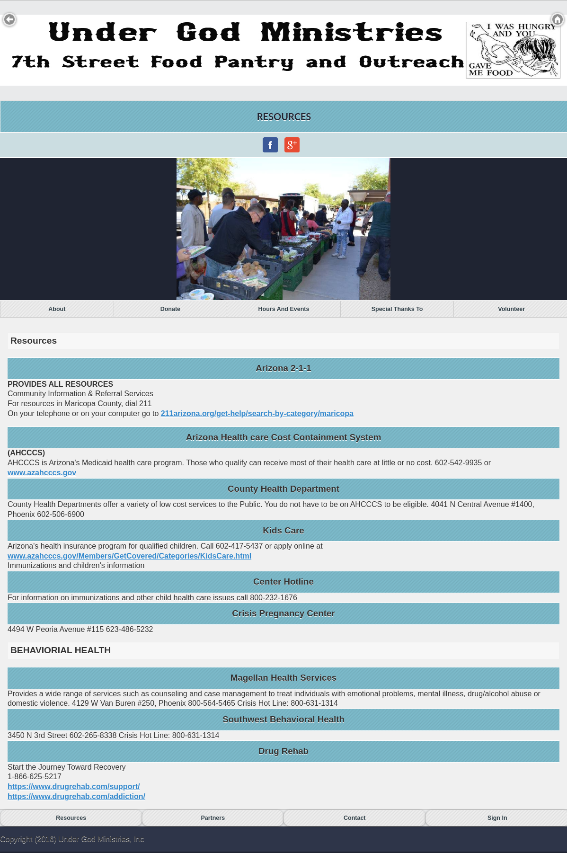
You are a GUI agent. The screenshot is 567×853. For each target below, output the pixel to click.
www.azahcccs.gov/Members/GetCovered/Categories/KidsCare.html (129, 556)
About (56, 309)
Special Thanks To (397, 309)
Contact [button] (355, 818)
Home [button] (557, 19)
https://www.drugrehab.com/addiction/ (76, 796)
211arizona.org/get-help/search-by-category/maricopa (257, 413)
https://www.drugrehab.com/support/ (74, 786)
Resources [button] (71, 818)
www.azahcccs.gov (42, 473)
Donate (170, 309)
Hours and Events (284, 309)
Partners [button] (213, 818)
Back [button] (9, 19)
